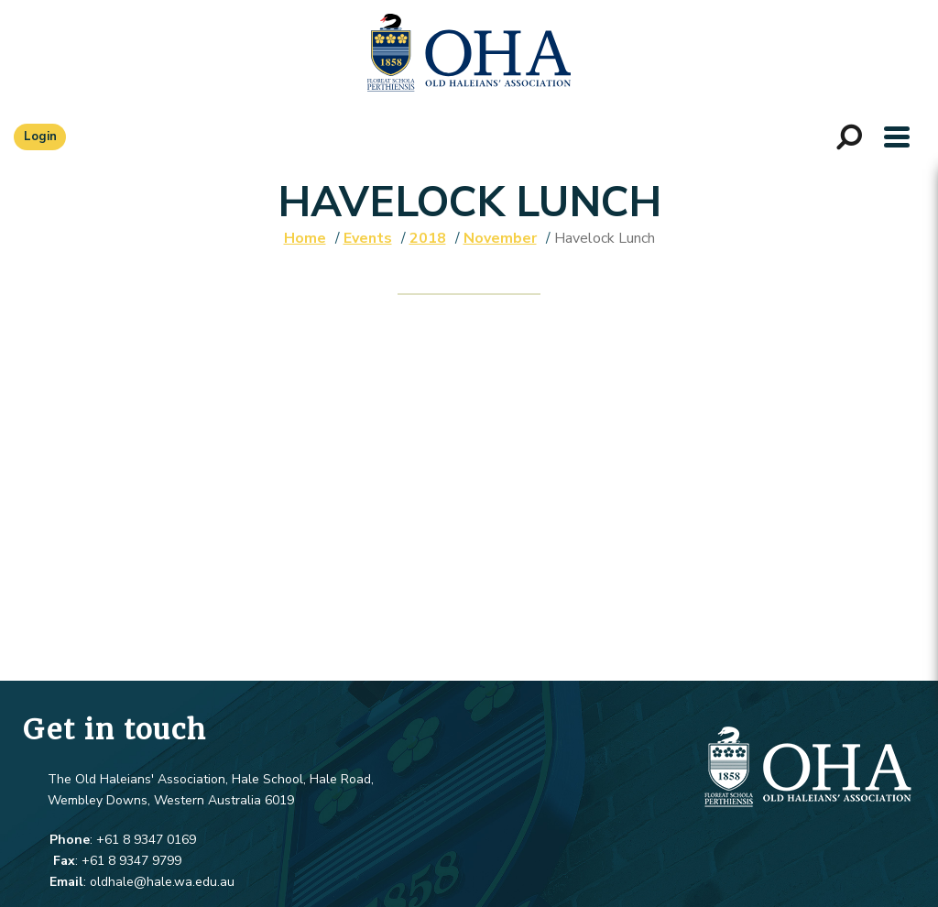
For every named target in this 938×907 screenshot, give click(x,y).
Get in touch (115, 729)
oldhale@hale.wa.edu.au (162, 882)
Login (40, 136)
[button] (896, 136)
